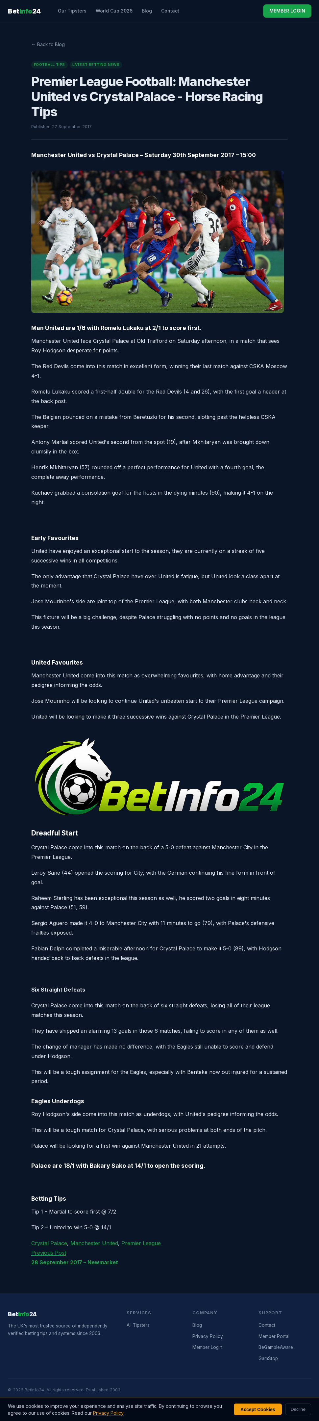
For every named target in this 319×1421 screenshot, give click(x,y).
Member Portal (273, 1336)
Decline (298, 1409)
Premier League (141, 1243)
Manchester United (94, 1243)
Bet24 (24, 11)
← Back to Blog (48, 44)
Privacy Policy (207, 1336)
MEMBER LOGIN (287, 11)
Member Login (207, 1347)
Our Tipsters (72, 11)
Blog (147, 11)
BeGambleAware (275, 1347)
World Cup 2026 (114, 11)
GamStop (268, 1358)
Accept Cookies (257, 1409)
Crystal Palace (49, 1243)
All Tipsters (138, 1325)
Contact (170, 11)
